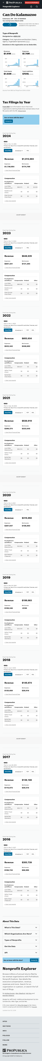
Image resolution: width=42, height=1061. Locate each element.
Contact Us (8, 121)
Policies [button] (6, 1035)
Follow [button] (6, 1040)
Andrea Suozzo (10, 993)
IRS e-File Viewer (22, 1005)
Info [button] (5, 1031)
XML (28, 150)
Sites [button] (5, 1021)
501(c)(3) (17, 36)
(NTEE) (27, 41)
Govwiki (34, 1007)
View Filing (8, 150)
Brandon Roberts (8, 995)
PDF (28, 330)
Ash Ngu (29, 993)
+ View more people (10, 201)
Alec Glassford (20, 993)
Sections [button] (7, 1026)
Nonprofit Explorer (11, 6)
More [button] (5, 1045)
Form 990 (6, 107)
